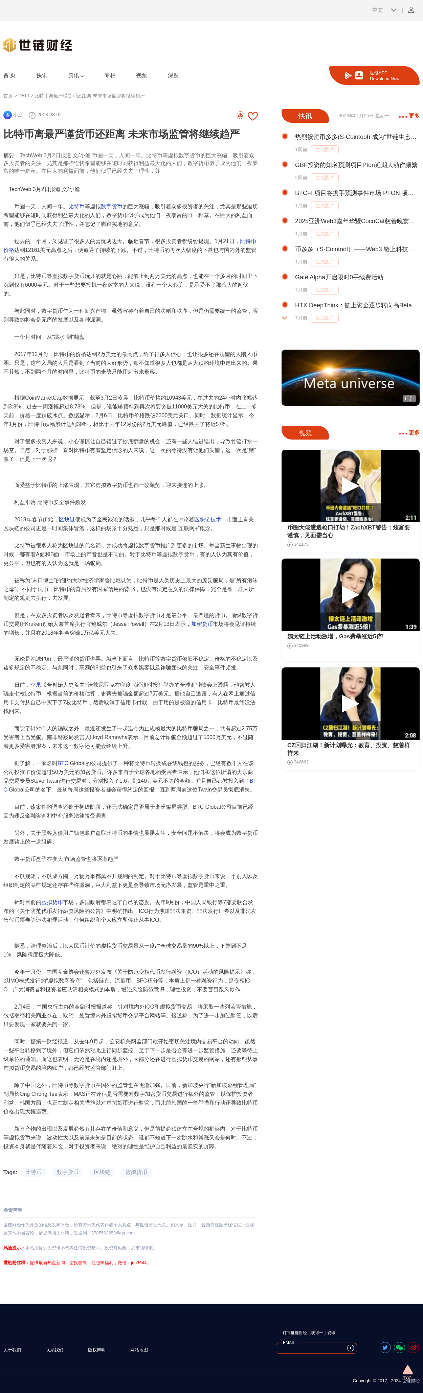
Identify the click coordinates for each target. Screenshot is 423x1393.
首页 (8, 95)
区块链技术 (207, 519)
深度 (173, 75)
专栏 (110, 75)
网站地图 (139, 1349)
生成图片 (324, 149)
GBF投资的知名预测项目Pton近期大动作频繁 (356, 165)
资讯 (76, 75)
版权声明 (97, 1349)
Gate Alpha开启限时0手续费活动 (339, 277)
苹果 (35, 685)
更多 (409, 116)
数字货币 (112, 206)
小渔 (13, 114)
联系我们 (54, 1349)
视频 (141, 75)
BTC (63, 763)
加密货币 (202, 624)
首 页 (9, 75)
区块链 (67, 519)
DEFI (23, 95)
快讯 (42, 75)
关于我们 (12, 1349)
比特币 (76, 206)
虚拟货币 (52, 902)
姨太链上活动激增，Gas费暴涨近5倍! (335, 636)
